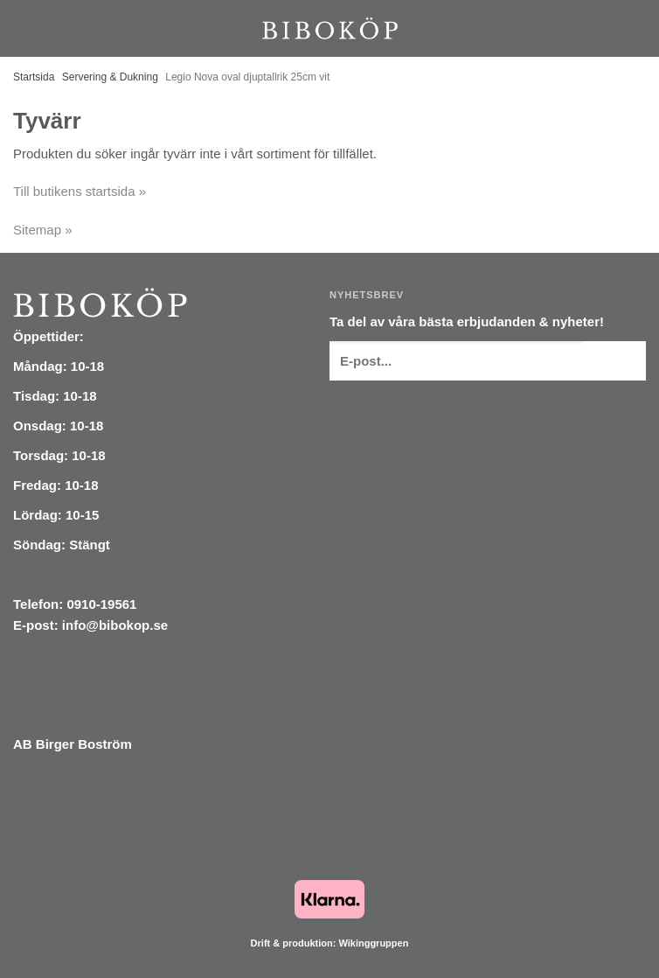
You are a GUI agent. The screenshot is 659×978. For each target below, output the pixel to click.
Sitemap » (43, 229)
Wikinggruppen (373, 943)
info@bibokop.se (115, 625)
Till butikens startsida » (79, 191)
